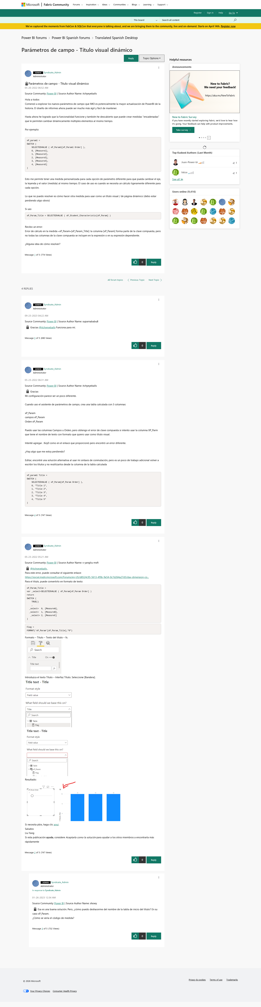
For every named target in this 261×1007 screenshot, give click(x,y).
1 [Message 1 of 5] (34, 256)
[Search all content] (199, 20)
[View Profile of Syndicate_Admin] (52, 72)
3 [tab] (203, 137)
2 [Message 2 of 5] (34, 857)
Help (221, 12)
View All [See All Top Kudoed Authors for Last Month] (177, 179)
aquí (56, 829)
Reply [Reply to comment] (153, 347)
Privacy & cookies (197, 984)
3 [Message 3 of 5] (42, 933)
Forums (76, 4)
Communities (119, 4)
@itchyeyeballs (47, 329)
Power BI (51, 93)
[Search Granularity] (145, 20)
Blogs (134, 4)
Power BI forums (34, 37)
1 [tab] (199, 137)
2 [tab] (201, 137)
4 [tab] (205, 137)
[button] (131, 58)
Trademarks (232, 984)
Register (198, 12)
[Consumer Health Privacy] (65, 996)
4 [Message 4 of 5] (34, 518)
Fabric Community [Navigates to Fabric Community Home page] (56, 4)
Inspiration (91, 4)
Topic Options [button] (150, 58)
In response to (46, 895)
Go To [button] (232, 12)
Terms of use (216, 984)
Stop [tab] (209, 137)
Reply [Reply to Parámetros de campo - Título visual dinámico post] (153, 263)
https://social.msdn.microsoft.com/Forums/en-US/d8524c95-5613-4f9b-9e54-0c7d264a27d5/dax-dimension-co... (87, 580)
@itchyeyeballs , (39, 571)
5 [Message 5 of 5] (34, 339)
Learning (147, 4)
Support (161, 4)
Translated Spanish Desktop (116, 37)
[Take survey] (183, 130)
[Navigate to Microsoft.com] (30, 4)
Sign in (210, 12)
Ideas (104, 4)
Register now (228, 26)
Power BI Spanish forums (71, 37)
